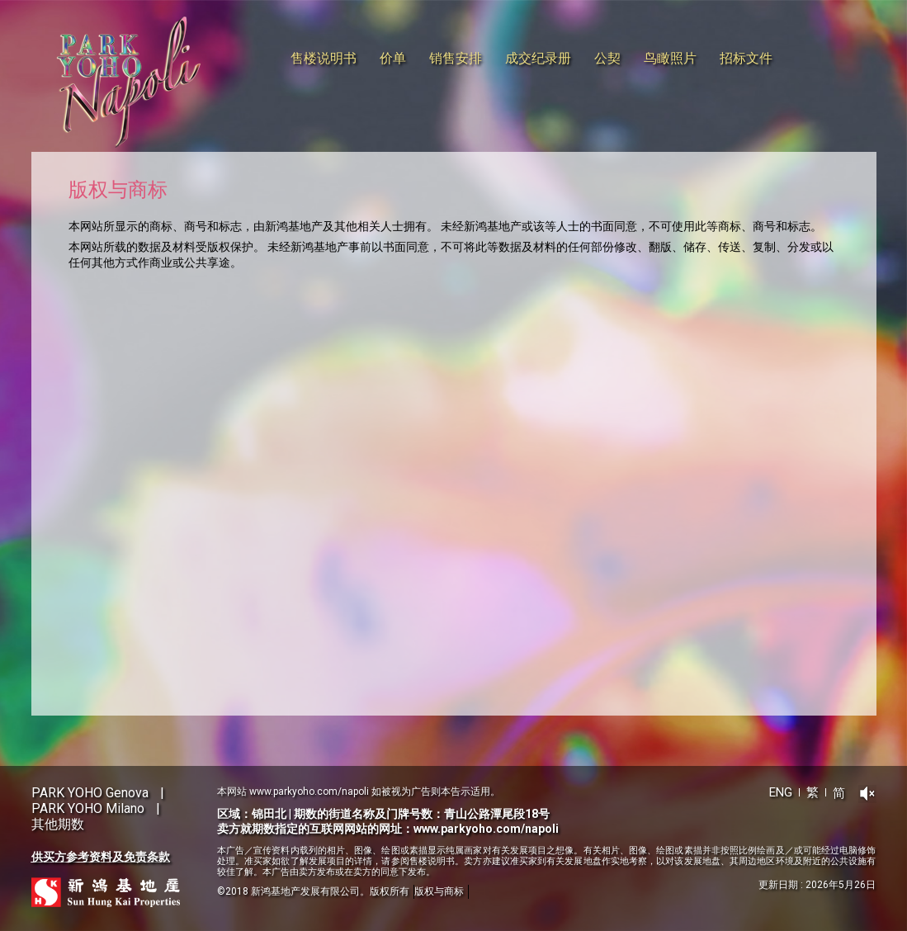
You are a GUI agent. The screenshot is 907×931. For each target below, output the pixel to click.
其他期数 (57, 824)
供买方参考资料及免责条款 (100, 856)
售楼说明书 (324, 58)
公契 (607, 58)
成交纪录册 (538, 58)
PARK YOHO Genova (90, 793)
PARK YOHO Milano (87, 808)
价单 (393, 58)
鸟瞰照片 (670, 58)
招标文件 (746, 58)
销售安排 (455, 58)
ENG (780, 792)
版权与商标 (439, 891)
